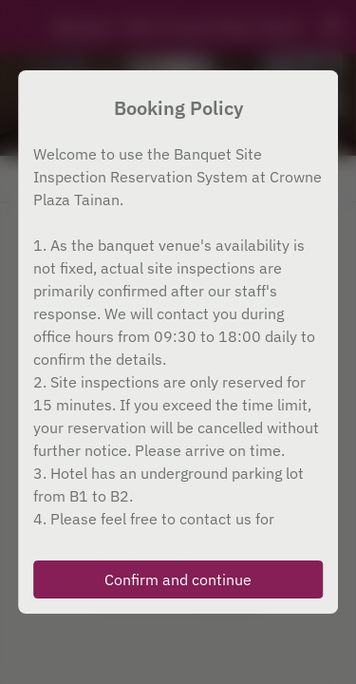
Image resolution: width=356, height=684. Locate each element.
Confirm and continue (178, 579)
